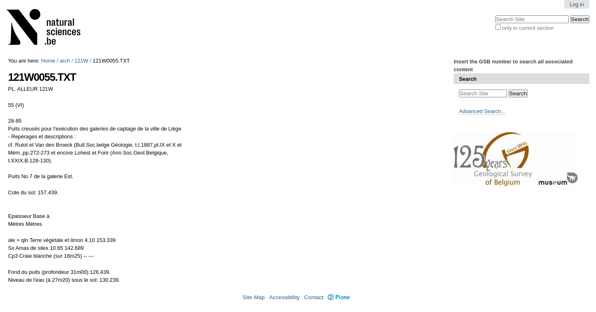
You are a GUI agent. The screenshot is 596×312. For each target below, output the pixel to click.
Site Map (254, 297)
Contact (314, 297)
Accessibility (284, 297)
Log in (577, 4)
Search (468, 79)
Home (48, 61)
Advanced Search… (482, 111)
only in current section (527, 28)
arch (65, 61)
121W (81, 61)
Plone (339, 297)
